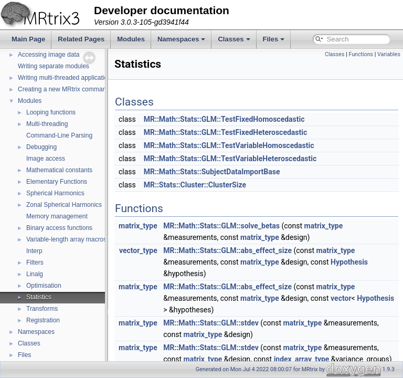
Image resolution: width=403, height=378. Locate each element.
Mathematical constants (59, 170)
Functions (360, 54)
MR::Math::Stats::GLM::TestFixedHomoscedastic (250, 119)
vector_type (164, 250)
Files (274, 39)
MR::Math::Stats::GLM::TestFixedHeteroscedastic (252, 132)
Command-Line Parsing (59, 135)
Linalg (34, 274)
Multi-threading (47, 124)
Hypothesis (375, 262)
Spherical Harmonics (55, 193)
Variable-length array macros (66, 239)
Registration (43, 320)
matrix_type (164, 226)
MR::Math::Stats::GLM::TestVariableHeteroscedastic (256, 158)
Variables (388, 54)
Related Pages (81, 39)
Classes (234, 39)
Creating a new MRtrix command (64, 89)
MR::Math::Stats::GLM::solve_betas (247, 226)
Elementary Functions (56, 181)
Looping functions (51, 112)
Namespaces (181, 39)
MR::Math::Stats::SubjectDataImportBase (238, 171)
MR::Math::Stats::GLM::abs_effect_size (253, 250)
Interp (34, 251)
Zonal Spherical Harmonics (64, 204)
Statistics (38, 297)
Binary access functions (59, 228)
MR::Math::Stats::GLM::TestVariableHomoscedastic (255, 145)
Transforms (42, 308)
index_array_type (328, 359)
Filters (35, 262)
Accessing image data (48, 54)
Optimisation (43, 285)
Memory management (57, 216)
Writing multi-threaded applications (66, 77)
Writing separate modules (53, 66)
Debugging (41, 147)
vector (367, 298)
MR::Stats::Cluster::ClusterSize (221, 185)
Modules (131, 39)
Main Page (28, 39)
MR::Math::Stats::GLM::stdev (237, 323)
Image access (45, 158)
